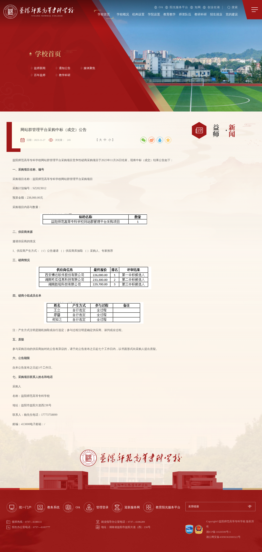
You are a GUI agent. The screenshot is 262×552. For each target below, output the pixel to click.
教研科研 (200, 14)
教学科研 (64, 75)
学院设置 (154, 14)
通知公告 (64, 68)
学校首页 (104, 14)
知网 (195, 7)
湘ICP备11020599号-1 (218, 531)
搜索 (232, 7)
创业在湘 (211, 7)
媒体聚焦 (89, 68)
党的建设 (232, 14)
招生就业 (216, 14)
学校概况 (123, 14)
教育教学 (169, 14)
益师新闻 (39, 68)
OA (158, 7)
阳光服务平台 (176, 7)
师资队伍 (185, 14)
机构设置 (138, 14)
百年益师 (39, 75)
